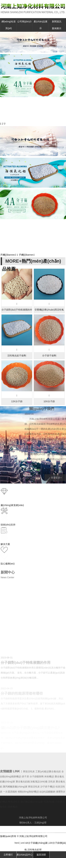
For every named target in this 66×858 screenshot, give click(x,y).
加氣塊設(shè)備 (38, 792)
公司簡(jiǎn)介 (24, 21)
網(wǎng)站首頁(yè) (9, 25)
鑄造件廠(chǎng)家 (25, 807)
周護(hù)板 (49, 812)
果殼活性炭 (29, 782)
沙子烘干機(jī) (47, 797)
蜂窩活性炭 (14, 812)
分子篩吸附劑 (37, 787)
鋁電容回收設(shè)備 (47, 807)
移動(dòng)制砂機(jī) (28, 802)
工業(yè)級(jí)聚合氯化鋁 (48, 782)
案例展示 (56, 28)
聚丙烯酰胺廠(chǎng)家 (15, 797)
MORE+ (13, 261)
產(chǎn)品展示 (40, 25)
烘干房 (25, 787)
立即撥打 (8, 854)
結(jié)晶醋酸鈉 (47, 802)
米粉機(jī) (49, 787)
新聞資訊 (56, 21)
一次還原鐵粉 (10, 802)
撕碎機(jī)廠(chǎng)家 (31, 812)
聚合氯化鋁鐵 (23, 792)
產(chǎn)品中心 (25, 854)
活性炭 (51, 792)
